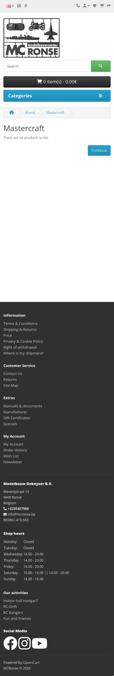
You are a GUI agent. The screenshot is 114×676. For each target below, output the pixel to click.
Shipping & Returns (20, 329)
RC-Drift (10, 606)
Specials (10, 423)
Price (7, 335)
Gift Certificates (16, 417)
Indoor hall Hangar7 (20, 600)
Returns (10, 379)
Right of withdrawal (20, 347)
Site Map (10, 385)
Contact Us (12, 373)
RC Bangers (13, 612)
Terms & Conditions (20, 323)
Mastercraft (55, 112)
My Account (13, 444)
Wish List (11, 455)
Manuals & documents (22, 405)
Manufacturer (15, 411)
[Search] (47, 66)
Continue (99, 150)
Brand (30, 112)
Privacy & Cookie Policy (23, 341)
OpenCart (31, 662)
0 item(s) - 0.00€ (57, 82)
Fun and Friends (17, 618)
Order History (15, 450)
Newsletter (12, 461)
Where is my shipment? (23, 353)
